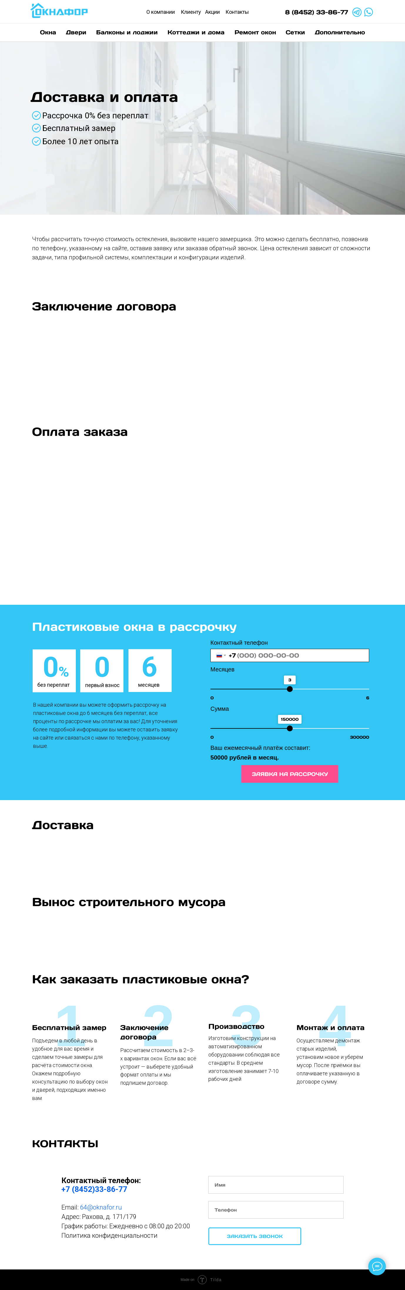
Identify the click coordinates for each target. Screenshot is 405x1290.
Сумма (219, 709)
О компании (160, 12)
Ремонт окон (255, 32)
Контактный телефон (239, 642)
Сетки (295, 32)
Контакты (237, 12)
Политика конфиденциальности (109, 1235)
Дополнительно (340, 32)
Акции (212, 12)
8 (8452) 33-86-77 (316, 12)
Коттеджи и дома (196, 32)
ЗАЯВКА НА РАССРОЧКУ (290, 774)
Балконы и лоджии (127, 32)
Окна (48, 32)
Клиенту (191, 12)
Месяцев (222, 669)
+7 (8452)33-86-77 (94, 1189)
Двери (76, 32)
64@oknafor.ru (101, 1207)
